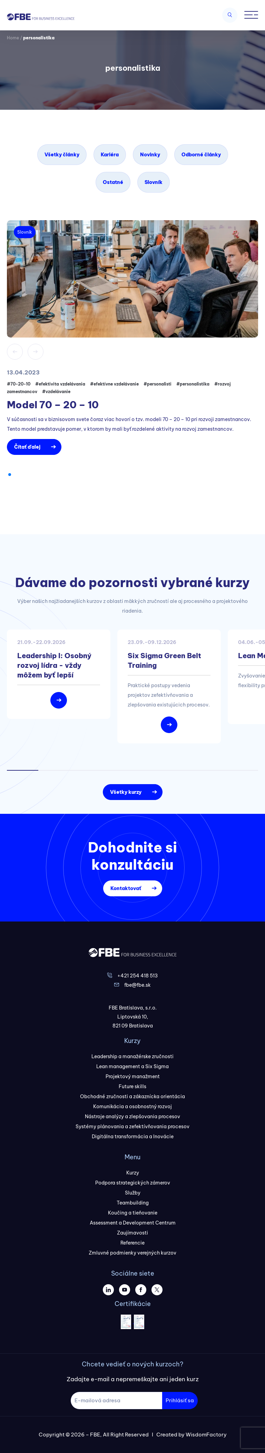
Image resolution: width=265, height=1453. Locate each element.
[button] (9, 474)
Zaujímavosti (132, 1233)
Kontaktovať (125, 888)
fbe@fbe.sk (137, 985)
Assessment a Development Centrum (133, 1223)
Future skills (132, 1086)
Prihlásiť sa (180, 1400)
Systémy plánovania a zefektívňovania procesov (132, 1126)
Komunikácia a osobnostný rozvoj (132, 1106)
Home (13, 37)
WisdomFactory (206, 1434)
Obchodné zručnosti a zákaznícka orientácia (132, 1096)
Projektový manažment (133, 1076)
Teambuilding (133, 1203)
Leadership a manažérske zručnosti (132, 1056)
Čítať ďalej (27, 447)
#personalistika (192, 384)
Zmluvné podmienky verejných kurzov (132, 1253)
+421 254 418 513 (137, 976)
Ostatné (113, 182)
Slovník (154, 182)
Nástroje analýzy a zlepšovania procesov (132, 1116)
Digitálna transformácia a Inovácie (133, 1136)
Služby (132, 1193)
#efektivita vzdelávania (60, 384)
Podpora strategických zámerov (132, 1183)
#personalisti (157, 384)
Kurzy (132, 1173)
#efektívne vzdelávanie (114, 384)
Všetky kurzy (125, 792)
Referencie (132, 1243)
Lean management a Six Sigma (132, 1066)
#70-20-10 (18, 384)
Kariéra (110, 155)
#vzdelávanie (56, 391)
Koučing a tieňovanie (132, 1213)
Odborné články (201, 155)
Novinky (150, 155)
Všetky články (62, 155)
